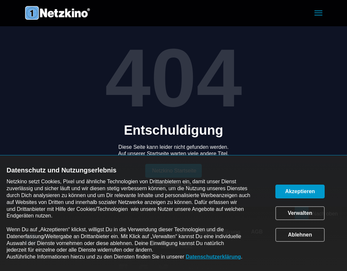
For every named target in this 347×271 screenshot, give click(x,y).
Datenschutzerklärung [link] (213, 257)
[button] (318, 13)
